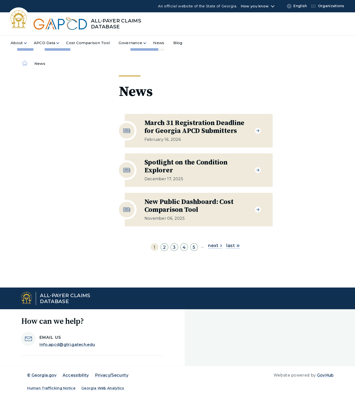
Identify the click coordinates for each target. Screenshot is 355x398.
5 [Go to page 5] (194, 247)
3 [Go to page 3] (174, 247)
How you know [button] (255, 6)
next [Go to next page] (215, 245)
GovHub (325, 375)
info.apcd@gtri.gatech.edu (67, 344)
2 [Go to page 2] (164, 247)
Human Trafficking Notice (51, 388)
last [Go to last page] (233, 245)
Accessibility (76, 375)
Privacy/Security (111, 375)
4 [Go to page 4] (184, 247)
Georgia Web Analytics (102, 388)
